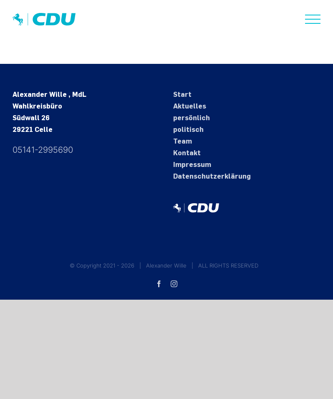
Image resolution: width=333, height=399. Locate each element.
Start (182, 94)
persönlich (191, 118)
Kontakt (187, 153)
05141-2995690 (43, 150)
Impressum (192, 165)
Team (182, 141)
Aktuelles (189, 106)
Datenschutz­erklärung (212, 176)
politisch (188, 130)
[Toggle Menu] (313, 19)
